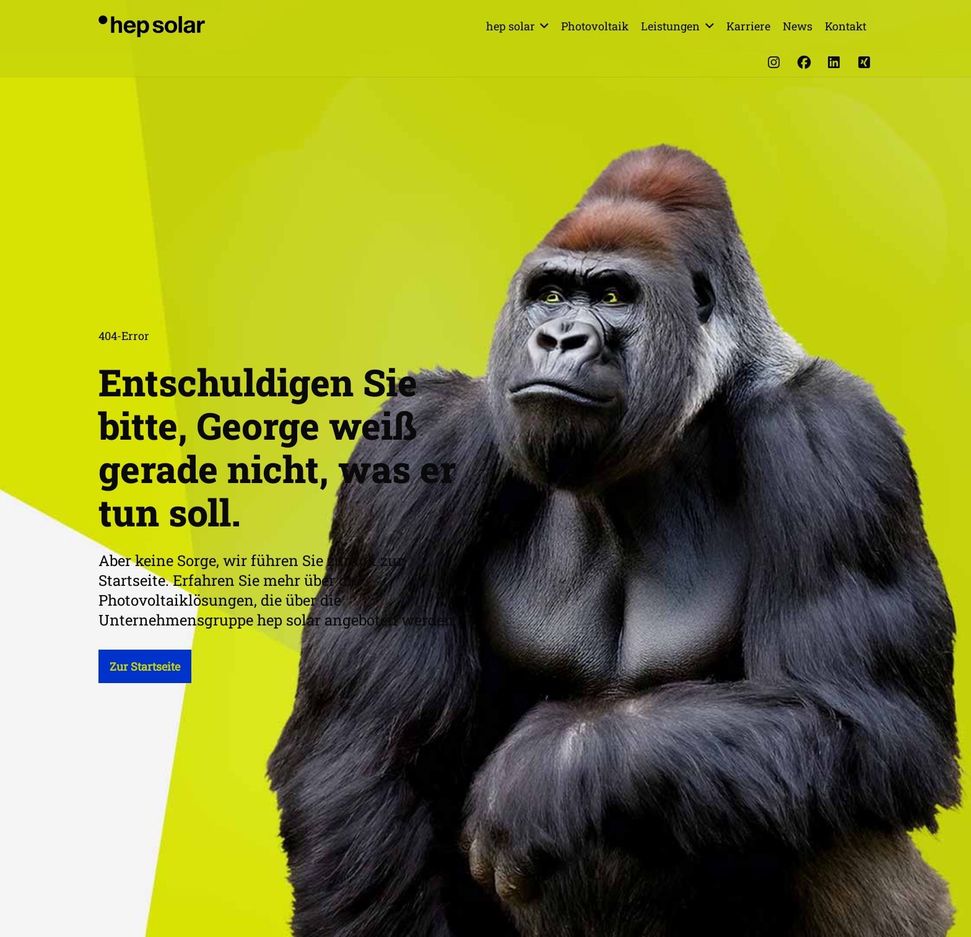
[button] (542, 26)
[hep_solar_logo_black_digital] (151, 26)
